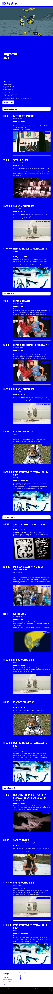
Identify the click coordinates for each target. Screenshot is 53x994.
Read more (27, 991)
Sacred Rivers (21, 844)
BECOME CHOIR (20, 164)
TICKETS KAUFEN (8, 102)
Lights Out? (19, 620)
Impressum (5, 973)
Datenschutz (6, 975)
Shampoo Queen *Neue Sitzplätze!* (31, 349)
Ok (24, 991)
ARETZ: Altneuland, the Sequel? (29, 528)
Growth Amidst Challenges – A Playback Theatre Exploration (29, 801)
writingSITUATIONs (23, 120)
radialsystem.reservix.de (8, 89)
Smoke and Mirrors (24, 213)
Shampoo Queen (21, 305)
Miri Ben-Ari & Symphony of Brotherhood (28, 572)
